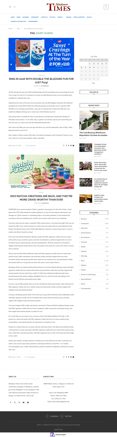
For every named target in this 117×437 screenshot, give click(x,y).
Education (94, 228)
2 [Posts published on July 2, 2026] (93, 64)
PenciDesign (76, 425)
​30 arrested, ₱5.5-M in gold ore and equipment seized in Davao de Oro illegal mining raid (101, 183)
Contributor (45, 86)
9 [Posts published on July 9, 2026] (93, 67)
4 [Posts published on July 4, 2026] (102, 64)
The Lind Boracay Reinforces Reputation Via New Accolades (93, 133)
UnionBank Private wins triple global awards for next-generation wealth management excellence (100, 149)
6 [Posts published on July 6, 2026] (81, 67)
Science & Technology (18, 21)
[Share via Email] (73, 146)
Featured (94, 242)
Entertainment (94, 233)
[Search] (106, 7)
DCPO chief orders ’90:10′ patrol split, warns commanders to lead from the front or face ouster (100, 166)
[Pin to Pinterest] (71, 146)
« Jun (93, 83)
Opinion (68, 17)
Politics (52, 17)
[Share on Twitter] (68, 146)
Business (26, 17)
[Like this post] (63, 146)
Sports (60, 17)
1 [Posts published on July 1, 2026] (89, 64)
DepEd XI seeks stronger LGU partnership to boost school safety (101, 198)
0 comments (31, 146)
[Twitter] (14, 7)
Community (35, 17)
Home (13, 17)
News (18, 17)
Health (89, 17)
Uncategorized (94, 288)
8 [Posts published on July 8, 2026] (89, 67)
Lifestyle (44, 17)
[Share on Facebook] (66, 146)
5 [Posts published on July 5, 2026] (106, 64)
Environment (33, 21)
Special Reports (79, 17)
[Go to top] (58, 430)
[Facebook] (10, 7)
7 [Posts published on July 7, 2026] (85, 67)
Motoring (94, 256)
